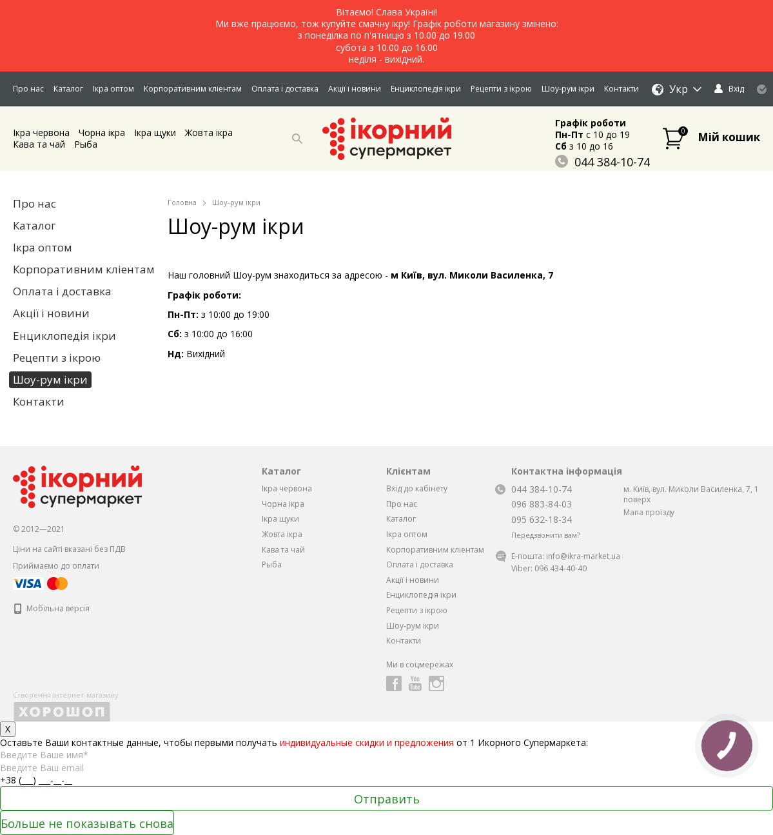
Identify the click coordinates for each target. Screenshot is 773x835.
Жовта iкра (209, 132)
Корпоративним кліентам (193, 88)
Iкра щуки (155, 132)
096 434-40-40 (560, 568)
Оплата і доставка (284, 88)
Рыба (85, 144)
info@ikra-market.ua (583, 556)
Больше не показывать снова (87, 823)
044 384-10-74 (602, 162)
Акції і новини (354, 88)
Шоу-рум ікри (568, 88)
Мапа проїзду (648, 512)
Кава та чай (39, 144)
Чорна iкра (102, 132)
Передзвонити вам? (545, 535)
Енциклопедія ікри (426, 88)
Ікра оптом (113, 88)
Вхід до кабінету (416, 488)
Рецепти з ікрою (501, 88)
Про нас (28, 88)
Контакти (621, 88)
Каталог (68, 88)
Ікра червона (41, 132)
